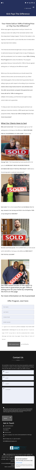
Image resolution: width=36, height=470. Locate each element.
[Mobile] (18, 322)
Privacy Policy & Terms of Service (16, 411)
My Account (27, 8)
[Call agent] (3, 3)
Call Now (26, 344)
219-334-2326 (19, 462)
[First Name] (18, 307)
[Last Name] (18, 312)
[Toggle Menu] (33, 7)
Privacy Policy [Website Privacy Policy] (24, 336)
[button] (13, 344)
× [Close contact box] (33, 457)
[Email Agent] (2, 3)
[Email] (18, 317)
